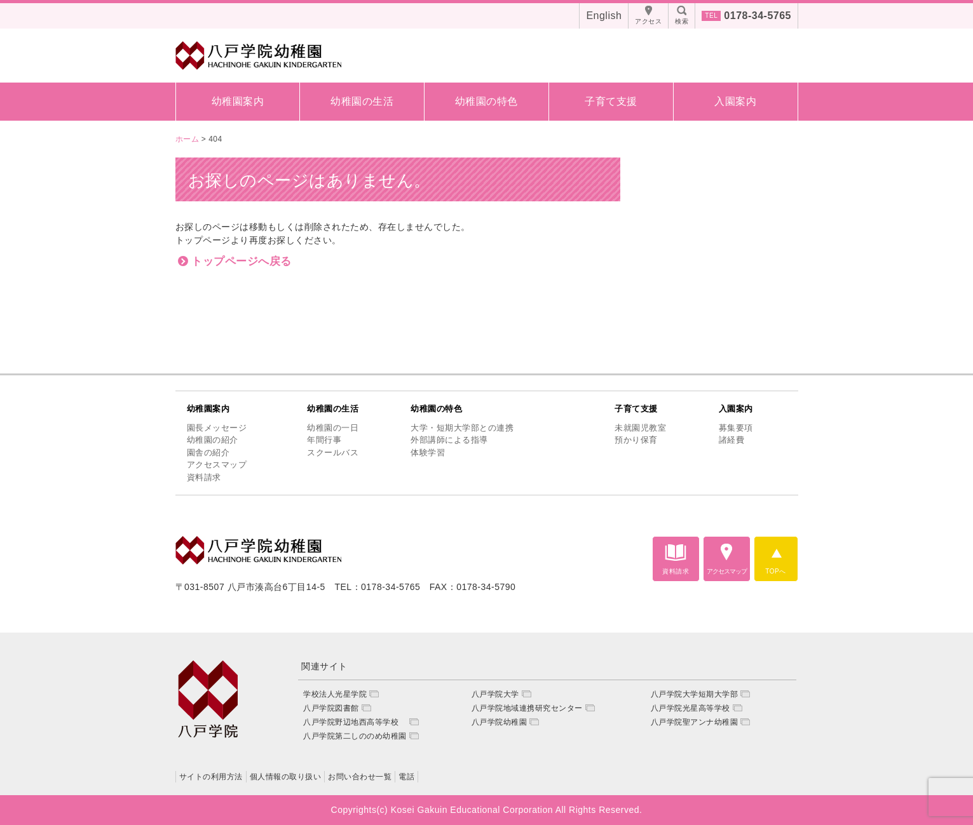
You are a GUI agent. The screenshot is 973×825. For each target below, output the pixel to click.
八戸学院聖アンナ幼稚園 (694, 722)
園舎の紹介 (208, 452)
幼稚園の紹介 (212, 440)
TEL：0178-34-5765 (377, 587)
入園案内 (735, 101)
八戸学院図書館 (331, 708)
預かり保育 (636, 440)
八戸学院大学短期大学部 (694, 694)
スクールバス (332, 452)
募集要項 (736, 428)
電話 (406, 776)
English (604, 15)
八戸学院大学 (495, 694)
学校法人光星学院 (335, 694)
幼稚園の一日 (332, 428)
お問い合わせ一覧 (359, 776)
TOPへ (775, 571)
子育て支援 (611, 101)
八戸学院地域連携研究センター (527, 708)
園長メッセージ (217, 428)
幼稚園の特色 (486, 101)
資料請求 (204, 477)
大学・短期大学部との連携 (462, 428)
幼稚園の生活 (361, 101)
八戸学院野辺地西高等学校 (355, 722)
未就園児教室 (640, 428)
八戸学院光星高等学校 (690, 708)
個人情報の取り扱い (286, 776)
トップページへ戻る (241, 261)
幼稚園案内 (238, 101)
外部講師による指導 (449, 440)
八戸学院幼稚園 (499, 722)
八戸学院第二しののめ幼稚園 (355, 736)
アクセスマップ (217, 464)
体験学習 (428, 452)
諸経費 (732, 440)
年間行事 (324, 440)
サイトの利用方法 (211, 776)
